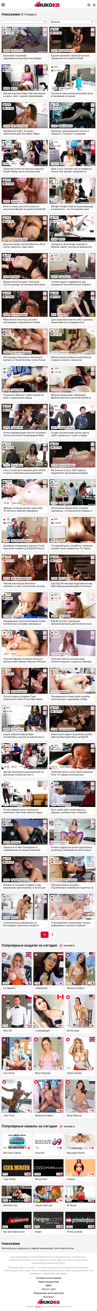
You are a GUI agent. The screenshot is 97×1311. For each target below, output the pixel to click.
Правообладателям (48, 1282)
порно (38, 1306)
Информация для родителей (48, 1293)
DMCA (49, 1285)
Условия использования (48, 1278)
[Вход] (94, 5)
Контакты (49, 1297)
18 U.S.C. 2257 (49, 1289)
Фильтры (72, 22)
